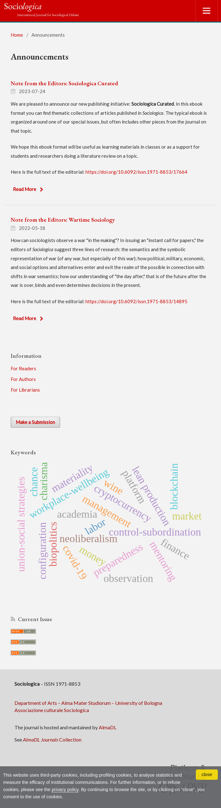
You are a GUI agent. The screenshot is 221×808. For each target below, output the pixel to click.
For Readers (23, 368)
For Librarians (25, 390)
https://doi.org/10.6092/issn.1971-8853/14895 (136, 301)
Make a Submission (35, 422)
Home (17, 35)
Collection (52, 739)
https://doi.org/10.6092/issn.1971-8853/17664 (136, 172)
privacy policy (65, 789)
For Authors (23, 379)
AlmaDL (107, 727)
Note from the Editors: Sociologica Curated (64, 83)
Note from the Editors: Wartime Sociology (63, 219)
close (207, 774)
